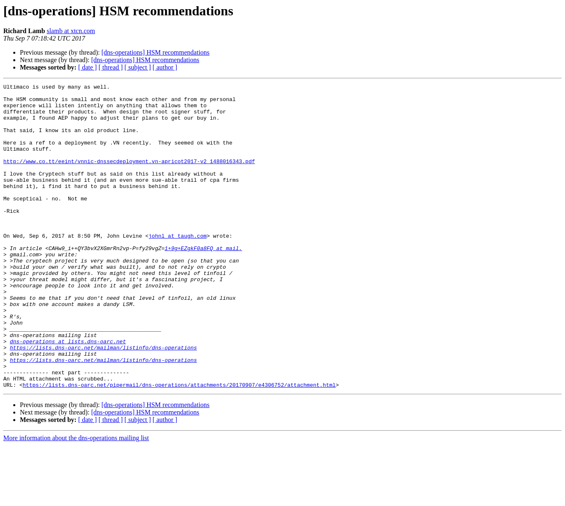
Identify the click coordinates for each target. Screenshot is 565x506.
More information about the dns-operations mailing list (76, 498)
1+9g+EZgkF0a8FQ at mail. (203, 281)
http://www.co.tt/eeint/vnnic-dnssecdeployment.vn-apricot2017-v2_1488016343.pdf (129, 177)
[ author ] (165, 67)
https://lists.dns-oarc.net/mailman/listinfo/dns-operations (103, 401)
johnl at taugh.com (177, 266)
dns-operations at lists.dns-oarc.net (68, 393)
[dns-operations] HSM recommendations (155, 52)
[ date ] (87, 67)
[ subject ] (137, 67)
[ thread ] (110, 67)
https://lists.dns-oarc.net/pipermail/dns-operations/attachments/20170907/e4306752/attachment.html (179, 445)
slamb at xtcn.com (71, 30)
